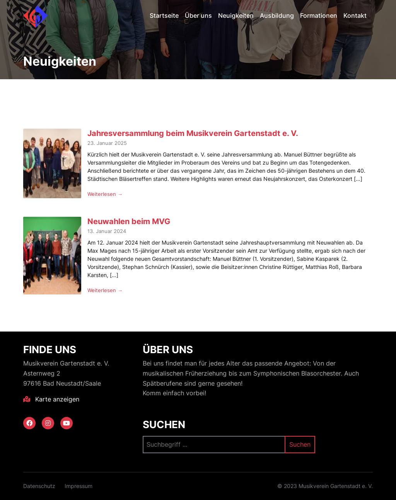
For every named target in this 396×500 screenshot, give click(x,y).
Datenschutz (39, 486)
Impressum (78, 486)
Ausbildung (277, 15)
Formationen (318, 15)
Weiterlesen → (105, 194)
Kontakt (355, 15)
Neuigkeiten (236, 15)
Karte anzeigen (51, 399)
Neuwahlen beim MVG (128, 221)
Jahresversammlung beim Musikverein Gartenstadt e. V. (192, 133)
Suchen (164, 424)
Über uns (198, 15)
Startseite (164, 15)
